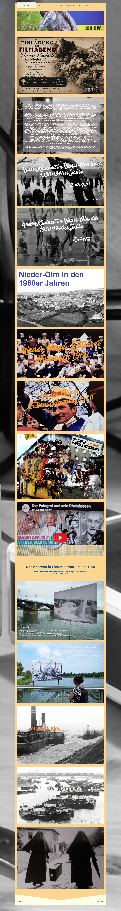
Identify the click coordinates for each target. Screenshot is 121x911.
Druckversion (21, 900)
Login (102, 900)
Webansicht (101, 901)
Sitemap (29, 900)
